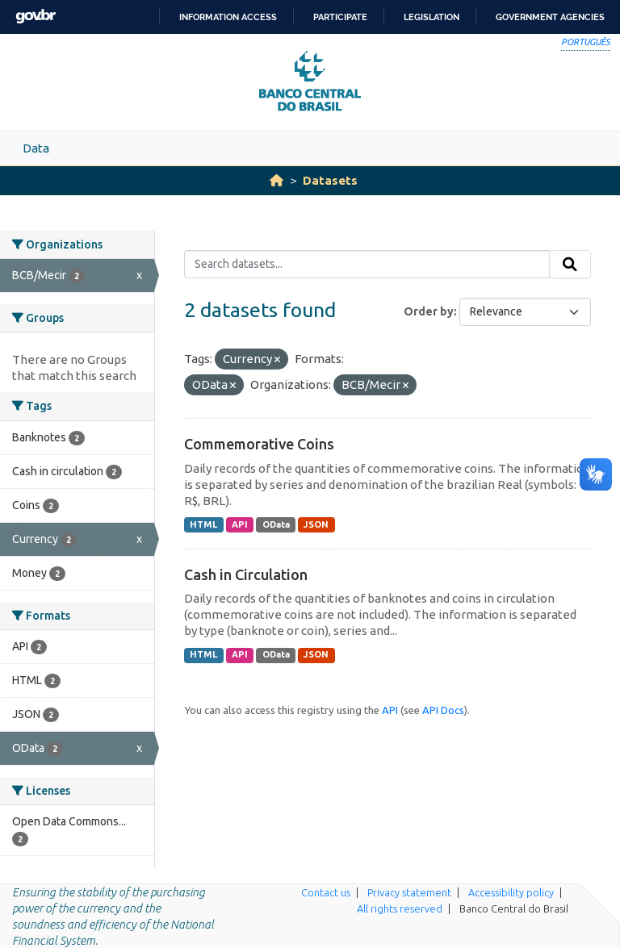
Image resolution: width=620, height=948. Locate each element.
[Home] (276, 180)
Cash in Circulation (246, 574)
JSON (316, 524)
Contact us (325, 892)
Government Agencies (550, 17)
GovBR (35, 16)
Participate (340, 17)
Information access (228, 17)
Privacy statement (409, 892)
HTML (203, 524)
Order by (429, 311)
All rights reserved (399, 908)
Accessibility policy (511, 892)
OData (276, 524)
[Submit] (570, 264)
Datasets (330, 180)
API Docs (443, 710)
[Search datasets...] (367, 264)
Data (36, 148)
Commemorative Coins (259, 444)
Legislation (431, 17)
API (240, 524)
